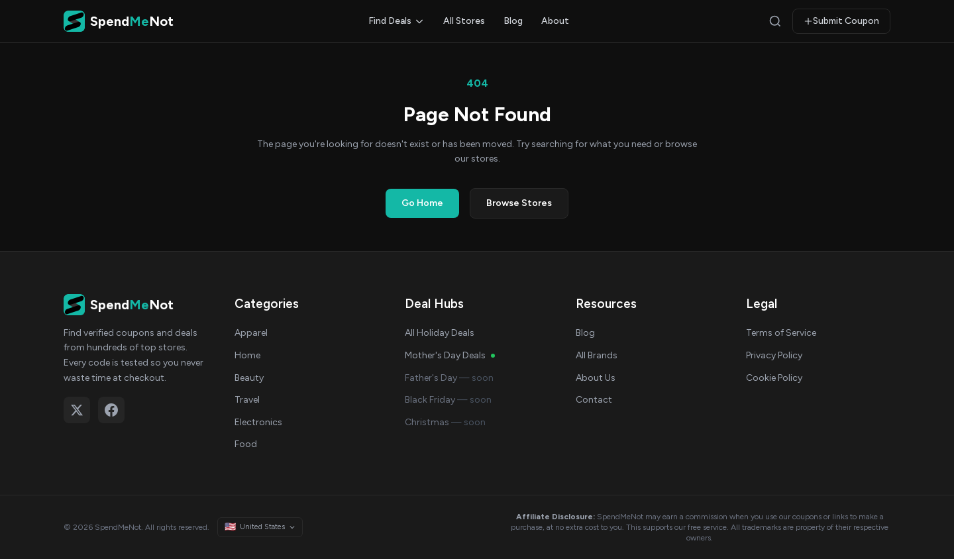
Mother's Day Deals (450, 355)
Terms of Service (781, 332)
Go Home (422, 203)
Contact (594, 399)
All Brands (596, 355)
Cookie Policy (774, 377)
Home (247, 355)
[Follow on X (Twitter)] (77, 410)
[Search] (775, 21)
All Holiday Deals (439, 332)
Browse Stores (519, 203)
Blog (513, 20)
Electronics (258, 422)
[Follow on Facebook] (111, 410)
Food (246, 444)
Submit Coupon (841, 20)
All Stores (464, 20)
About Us (595, 377)
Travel (247, 399)
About (555, 20)
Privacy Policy (774, 355)
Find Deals (396, 20)
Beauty (249, 377)
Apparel (251, 332)
